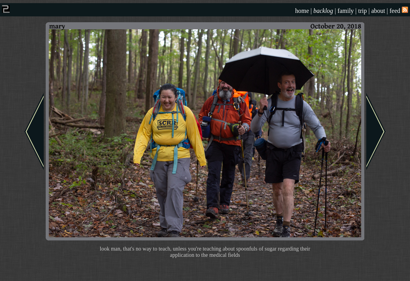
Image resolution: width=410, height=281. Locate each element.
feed (398, 10)
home (302, 10)
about (378, 10)
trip (362, 10)
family (345, 10)
